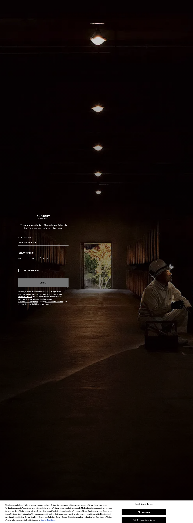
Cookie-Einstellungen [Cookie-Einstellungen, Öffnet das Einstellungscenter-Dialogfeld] (143, 504)
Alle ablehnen (144, 512)
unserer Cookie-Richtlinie (28, 304)
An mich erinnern (29, 270)
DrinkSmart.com (25, 297)
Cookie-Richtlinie (47, 520)
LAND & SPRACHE (25, 238)
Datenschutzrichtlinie (54, 301)
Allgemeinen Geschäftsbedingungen (35, 300)
